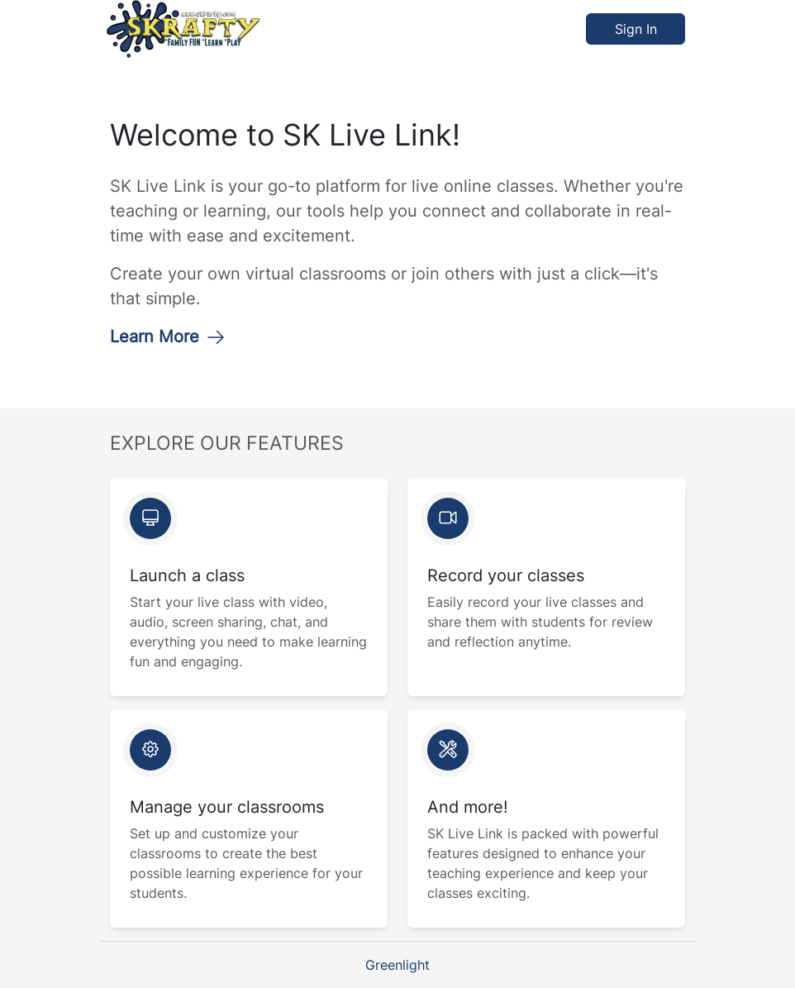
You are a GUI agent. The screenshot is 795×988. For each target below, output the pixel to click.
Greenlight (397, 965)
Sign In (636, 29)
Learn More (168, 336)
